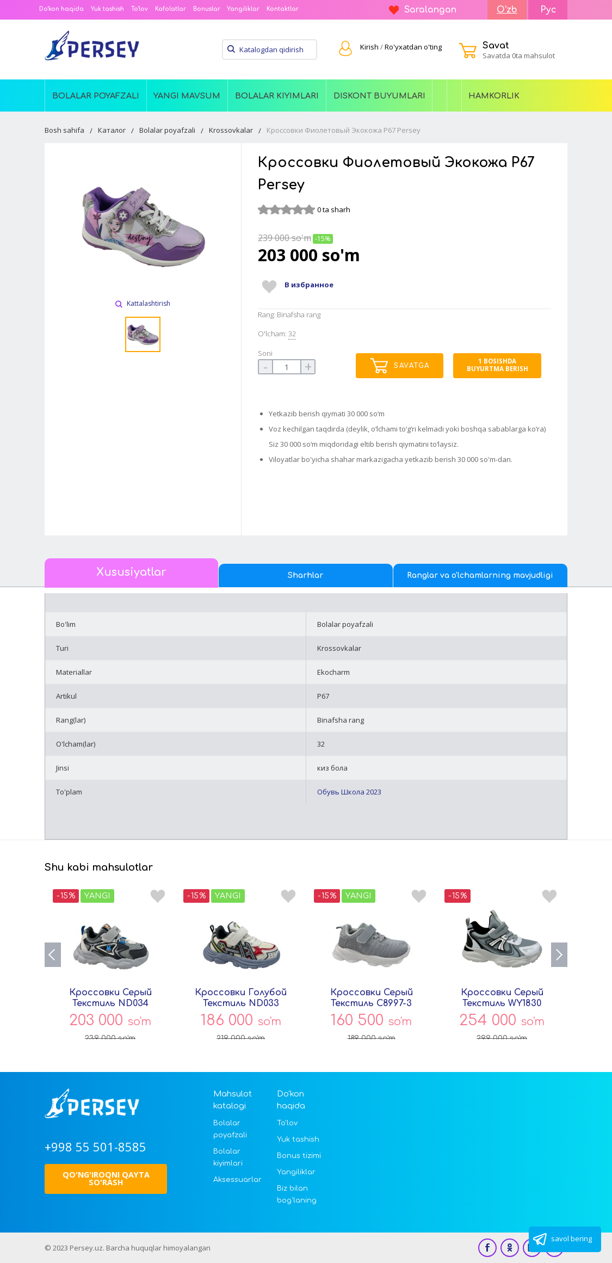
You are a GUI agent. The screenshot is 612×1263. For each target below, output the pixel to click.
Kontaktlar (283, 9)
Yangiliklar (243, 9)
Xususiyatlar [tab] (131, 572)
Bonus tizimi (299, 1156)
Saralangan (422, 10)
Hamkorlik (494, 95)
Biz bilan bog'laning (297, 1194)
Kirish (369, 47)
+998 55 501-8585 (95, 1146)
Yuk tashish (107, 9)
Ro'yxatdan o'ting (413, 47)
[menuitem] (96, 95)
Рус (548, 10)
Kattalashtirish (142, 303)
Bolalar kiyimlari (277, 95)
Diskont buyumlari (379, 95)
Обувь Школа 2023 (349, 792)
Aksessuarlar (237, 1180)
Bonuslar (206, 9)
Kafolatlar (170, 9)
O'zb (507, 10)
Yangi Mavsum (186, 95)
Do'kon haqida (61, 9)
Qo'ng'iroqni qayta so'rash (106, 1178)
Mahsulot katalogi (232, 1100)
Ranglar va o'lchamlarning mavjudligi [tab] (480, 575)
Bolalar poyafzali (95, 95)
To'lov (139, 9)
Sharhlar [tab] (305, 575)
